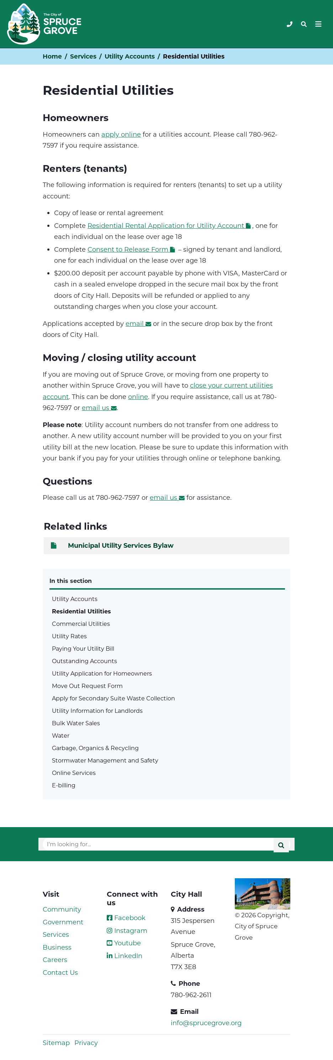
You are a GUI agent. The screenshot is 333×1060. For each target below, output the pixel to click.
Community (62, 909)
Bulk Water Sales (76, 723)
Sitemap (56, 1042)
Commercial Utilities (81, 623)
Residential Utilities (81, 611)
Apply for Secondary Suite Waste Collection (113, 698)
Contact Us (60, 972)
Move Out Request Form (87, 685)
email (138, 323)
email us (99, 407)
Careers (55, 959)
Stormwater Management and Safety (105, 760)
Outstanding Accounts (84, 661)
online (138, 396)
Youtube (124, 943)
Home (52, 56)
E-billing (63, 785)
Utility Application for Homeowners (102, 673)
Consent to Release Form (132, 249)
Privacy (86, 1042)
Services (83, 56)
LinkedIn (124, 955)
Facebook (126, 917)
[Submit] (281, 845)
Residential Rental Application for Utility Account (170, 225)
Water (60, 735)
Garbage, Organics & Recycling (95, 748)
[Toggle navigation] (304, 24)
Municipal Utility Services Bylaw (111, 545)
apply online (121, 134)
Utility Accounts (130, 56)
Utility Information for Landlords (97, 710)
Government (63, 922)
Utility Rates (69, 636)
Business (57, 947)
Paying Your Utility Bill (83, 648)
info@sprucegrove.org (206, 1022)
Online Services (74, 772)
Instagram (127, 930)
